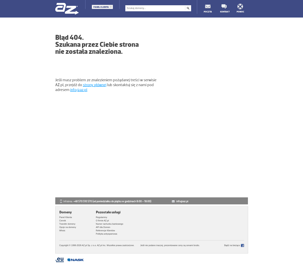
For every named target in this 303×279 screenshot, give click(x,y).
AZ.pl (67, 9)
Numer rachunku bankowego (109, 224)
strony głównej (94, 85)
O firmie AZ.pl (102, 220)
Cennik (62, 220)
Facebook (242, 245)
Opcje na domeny (67, 227)
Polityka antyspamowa (106, 234)
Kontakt (224, 11)
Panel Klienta (101, 7)
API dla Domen (103, 227)
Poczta (208, 11)
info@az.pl (78, 89)
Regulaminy (101, 217)
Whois (62, 230)
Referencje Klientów (105, 230)
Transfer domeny (67, 224)
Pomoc (240, 11)
